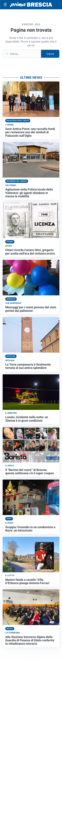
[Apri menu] (5, 4)
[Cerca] (22, 54)
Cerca (50, 53)
